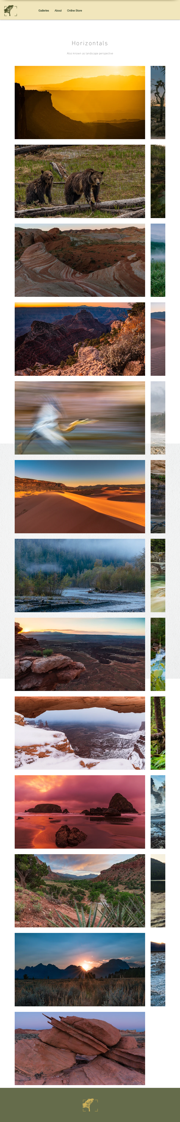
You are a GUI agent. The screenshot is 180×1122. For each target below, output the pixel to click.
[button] (44, 10)
